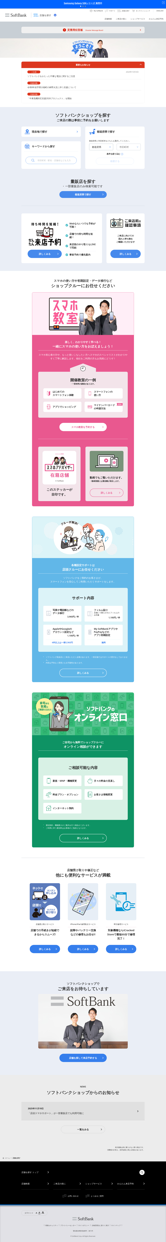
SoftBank (15, 15)
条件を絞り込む (115, 154)
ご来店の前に (59, 1183)
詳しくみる (45, 253)
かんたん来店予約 (125, 1183)
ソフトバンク (83, 1219)
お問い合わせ (73, 1196)
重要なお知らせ (83, 64)
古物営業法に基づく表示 (100, 1225)
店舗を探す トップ (30, 1172)
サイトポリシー (83, 1225)
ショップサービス (93, 1183)
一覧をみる (83, 1129)
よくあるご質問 (97, 1196)
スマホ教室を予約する (83, 427)
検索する (115, 161)
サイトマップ (116, 1225)
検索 (142, 1172)
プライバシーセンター (68, 1225)
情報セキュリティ (51, 1225)
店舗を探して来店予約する (83, 1057)
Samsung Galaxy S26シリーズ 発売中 (83, 3)
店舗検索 (25, 1183)
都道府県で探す (83, 194)
